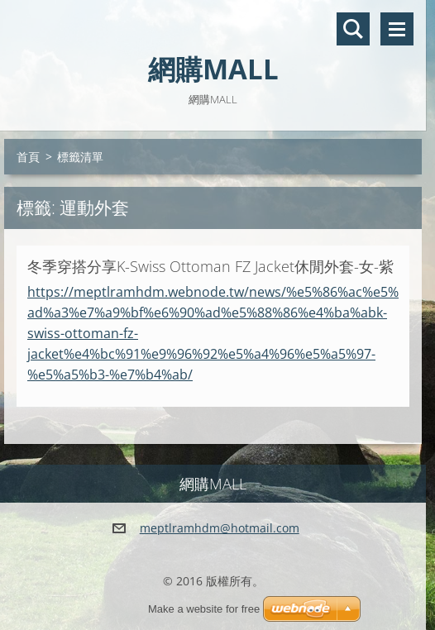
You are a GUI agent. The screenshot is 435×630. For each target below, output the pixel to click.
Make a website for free (204, 609)
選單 (396, 28)
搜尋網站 (353, 28)
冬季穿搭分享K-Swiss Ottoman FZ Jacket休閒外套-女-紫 (210, 266)
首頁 (28, 157)
